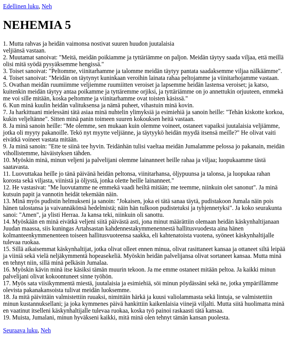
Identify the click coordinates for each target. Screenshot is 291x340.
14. (7, 221)
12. (7, 187)
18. (7, 297)
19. (7, 317)
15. (7, 249)
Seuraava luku (20, 330)
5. (6, 84)
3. (6, 71)
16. (7, 269)
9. (6, 146)
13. (7, 201)
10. (7, 160)
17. (7, 283)
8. (6, 125)
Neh (47, 6)
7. (6, 112)
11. (7, 173)
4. (6, 78)
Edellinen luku (21, 6)
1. (6, 43)
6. (6, 105)
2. (6, 57)
